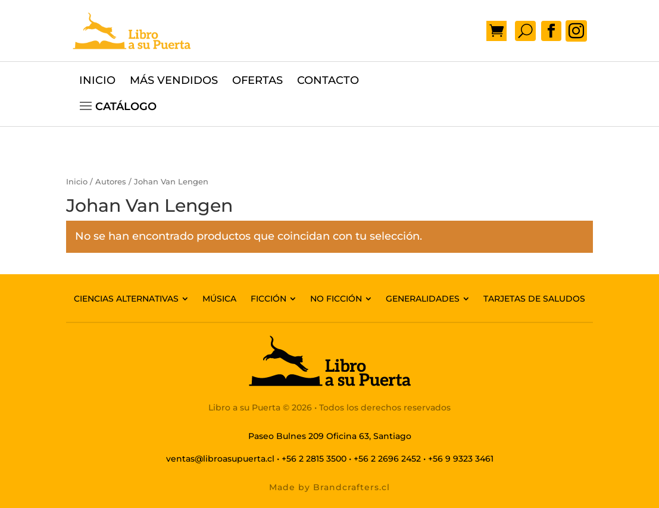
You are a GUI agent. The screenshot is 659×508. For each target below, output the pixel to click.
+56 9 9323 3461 (461, 458)
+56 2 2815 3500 (314, 458)
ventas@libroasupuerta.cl (220, 458)
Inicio (77, 181)
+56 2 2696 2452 (387, 458)
